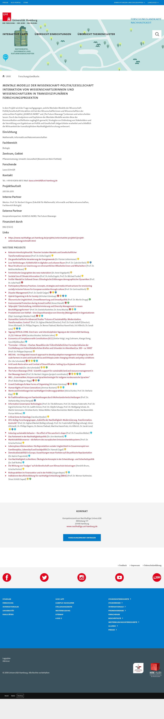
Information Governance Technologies (25, 424)
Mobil (7, 716)
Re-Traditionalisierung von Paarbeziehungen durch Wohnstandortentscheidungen (44, 417)
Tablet (13, 716)
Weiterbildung (62, 630)
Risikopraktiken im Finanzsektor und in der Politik (30, 492)
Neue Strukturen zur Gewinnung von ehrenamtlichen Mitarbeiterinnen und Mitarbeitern (47, 286)
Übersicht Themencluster (96, 34)
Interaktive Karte (15, 34)
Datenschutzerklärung (152, 585)
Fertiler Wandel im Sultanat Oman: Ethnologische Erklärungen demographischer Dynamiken (48, 299)
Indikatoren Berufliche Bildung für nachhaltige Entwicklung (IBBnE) (37, 495)
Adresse (6, 681)
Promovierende (116, 630)
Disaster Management (18, 313)
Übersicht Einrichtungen (53, 34)
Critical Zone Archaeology (19, 437)
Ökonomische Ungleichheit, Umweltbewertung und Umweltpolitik (37, 319)
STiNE (25, 2)
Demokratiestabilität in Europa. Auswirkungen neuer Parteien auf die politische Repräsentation (50, 472)
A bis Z (58, 638)
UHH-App (59, 619)
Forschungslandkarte (28, 96)
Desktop (20, 716)
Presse (5, 2)
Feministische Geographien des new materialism (29, 293)
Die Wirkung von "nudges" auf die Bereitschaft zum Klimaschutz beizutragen (41, 486)
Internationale (116, 626)
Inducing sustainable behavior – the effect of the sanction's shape (37, 453)
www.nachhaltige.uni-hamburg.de (82, 546)
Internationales (11, 626)
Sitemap (59, 634)
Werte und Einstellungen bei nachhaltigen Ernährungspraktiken (36, 411)
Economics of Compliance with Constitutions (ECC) (30, 358)
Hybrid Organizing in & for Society (23, 316)
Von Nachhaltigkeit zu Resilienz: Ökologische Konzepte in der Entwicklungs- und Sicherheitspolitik (51, 479)
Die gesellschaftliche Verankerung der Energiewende (31, 279)
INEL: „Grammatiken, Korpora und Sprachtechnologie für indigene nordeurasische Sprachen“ (49, 397)
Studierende (114, 622)
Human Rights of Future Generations (24, 407)
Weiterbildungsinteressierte (122, 642)
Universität (8, 630)
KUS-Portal (16, 2)
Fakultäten (8, 634)
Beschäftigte (114, 638)
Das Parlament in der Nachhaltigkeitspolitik (27, 456)
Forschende (114, 634)
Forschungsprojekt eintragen (82, 557)
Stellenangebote (63, 626)
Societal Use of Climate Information (24, 296)
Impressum (135, 585)
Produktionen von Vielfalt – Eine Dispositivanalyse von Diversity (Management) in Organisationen (51, 333)
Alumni (112, 646)
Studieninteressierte (118, 619)
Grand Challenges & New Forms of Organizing (28, 404)
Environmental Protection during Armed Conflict (29, 323)
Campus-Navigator (64, 622)
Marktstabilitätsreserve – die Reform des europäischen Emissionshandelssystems (44, 459)
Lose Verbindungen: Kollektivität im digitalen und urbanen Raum (36, 283)
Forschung (8, 622)
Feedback (123, 585)
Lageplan (7, 678)
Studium (7, 619)
